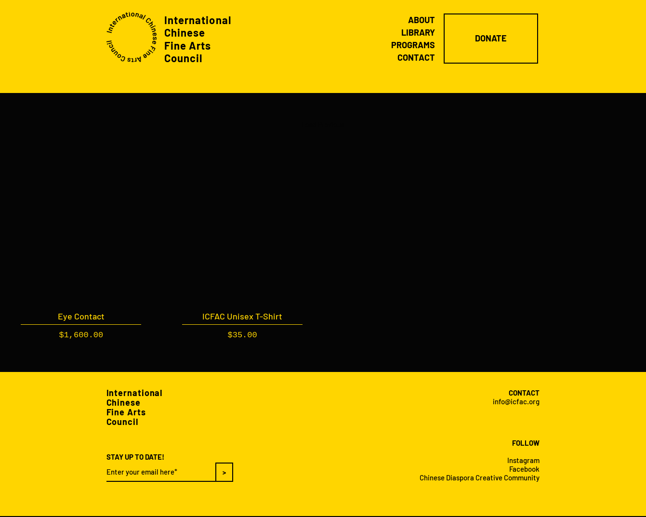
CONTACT (416, 57)
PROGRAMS (413, 45)
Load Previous (323, 124)
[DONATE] (491, 38)
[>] (224, 472)
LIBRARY (418, 32)
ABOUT (421, 19)
